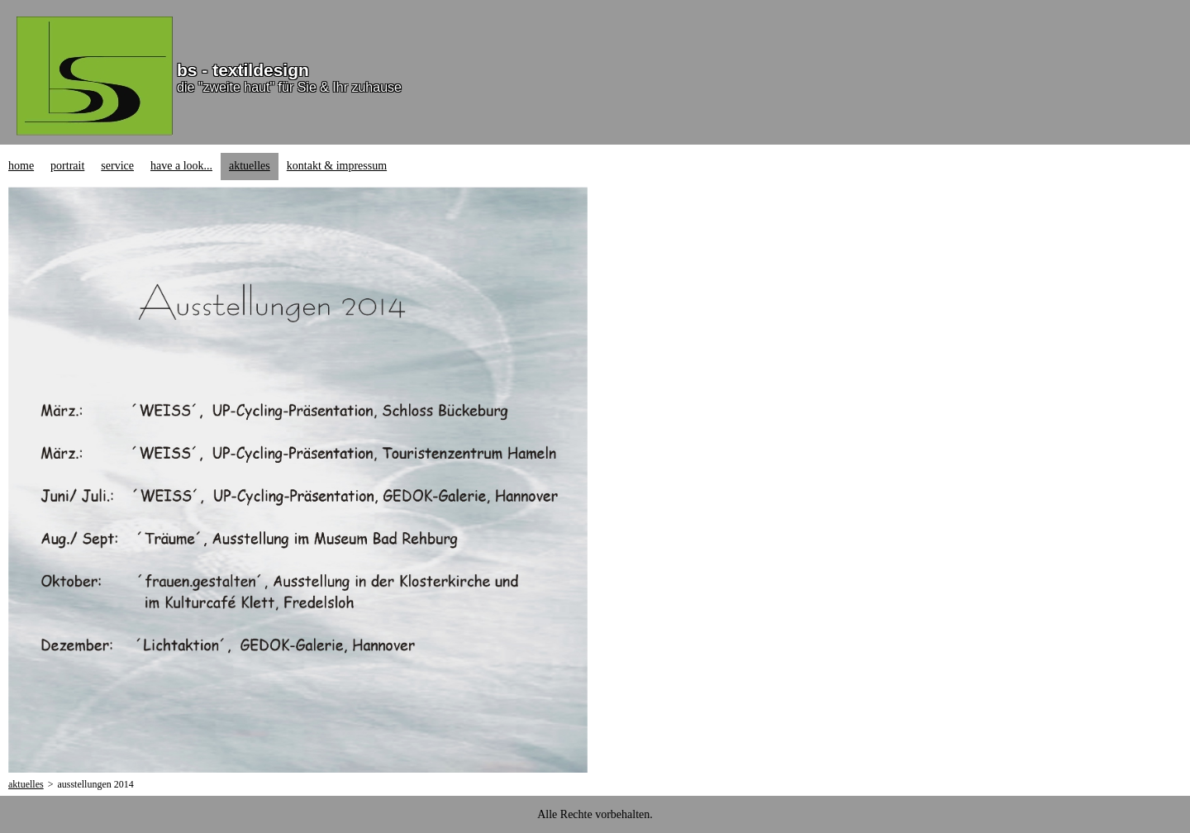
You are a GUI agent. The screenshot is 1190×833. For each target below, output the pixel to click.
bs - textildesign (243, 69)
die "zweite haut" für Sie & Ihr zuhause (289, 87)
